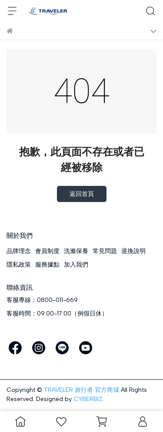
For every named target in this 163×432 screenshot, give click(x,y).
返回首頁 (82, 194)
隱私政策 (19, 264)
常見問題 (105, 251)
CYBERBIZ (87, 399)
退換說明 (133, 251)
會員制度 (47, 251)
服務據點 (47, 264)
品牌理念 (19, 251)
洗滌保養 (76, 251)
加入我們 (76, 264)
